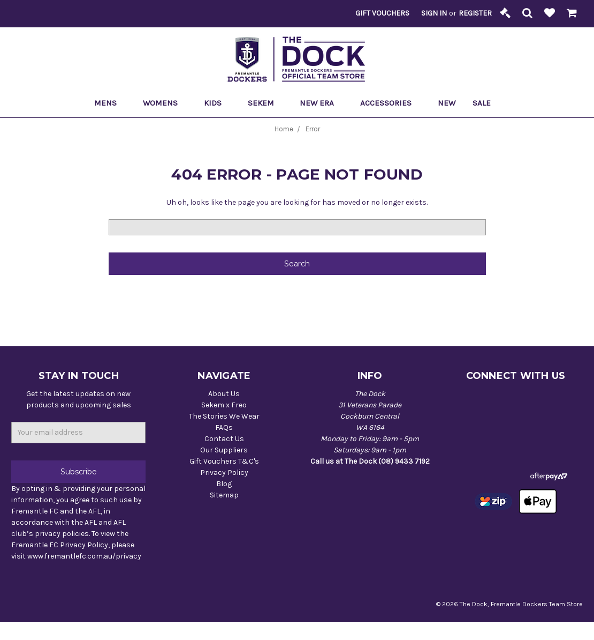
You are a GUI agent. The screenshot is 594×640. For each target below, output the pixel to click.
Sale (486, 103)
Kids (217, 103)
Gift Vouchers (382, 13)
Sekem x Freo (224, 405)
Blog (224, 483)
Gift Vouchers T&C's (224, 461)
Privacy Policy (224, 472)
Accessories (390, 103)
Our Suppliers (224, 450)
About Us (224, 393)
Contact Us (224, 438)
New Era (321, 103)
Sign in (434, 13)
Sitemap (224, 495)
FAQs (224, 427)
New (446, 103)
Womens (165, 103)
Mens (110, 103)
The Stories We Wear (224, 416)
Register (475, 13)
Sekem (265, 103)
